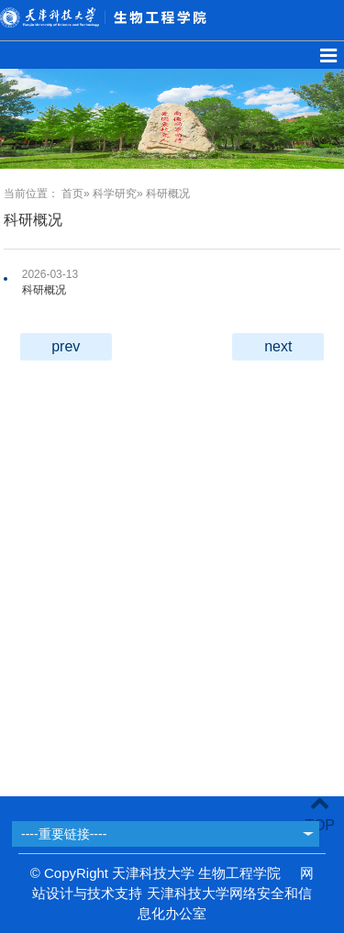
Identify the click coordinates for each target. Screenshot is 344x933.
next (278, 346)
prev (65, 346)
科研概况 (44, 289)
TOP (320, 814)
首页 (72, 193)
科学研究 (115, 193)
